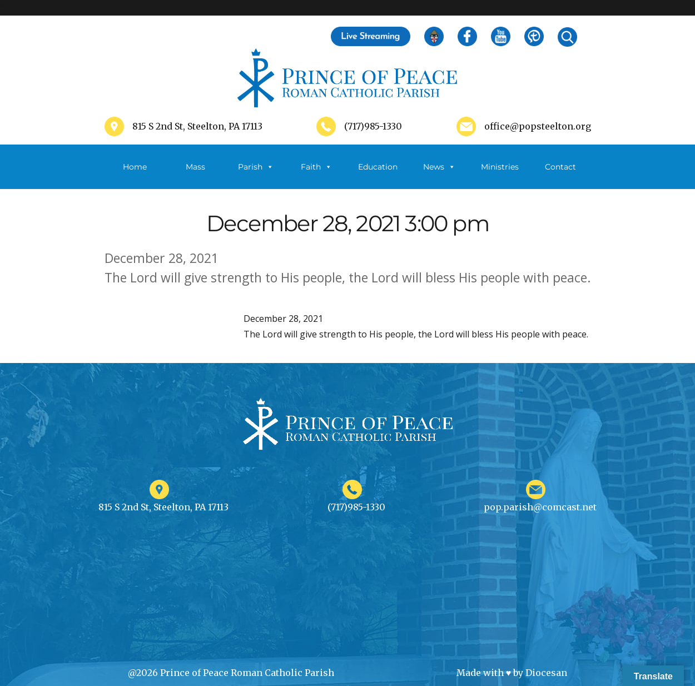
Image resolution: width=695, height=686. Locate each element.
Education (378, 167)
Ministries (500, 175)
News (439, 167)
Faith (316, 167)
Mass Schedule (195, 175)
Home (135, 167)
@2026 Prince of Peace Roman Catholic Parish (231, 672)
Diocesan (546, 672)
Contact (560, 167)
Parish (256, 167)
